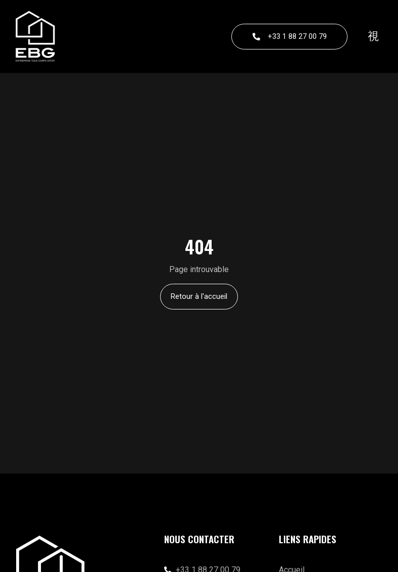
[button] (373, 36)
